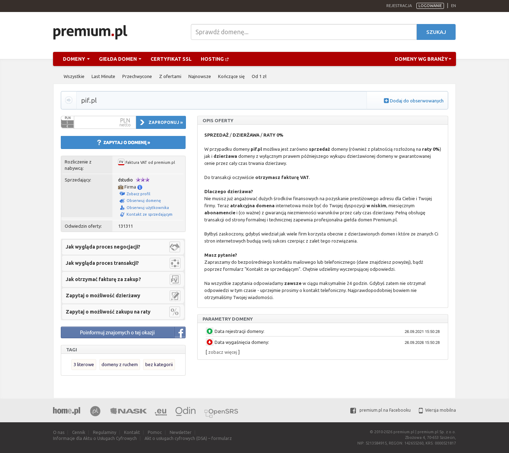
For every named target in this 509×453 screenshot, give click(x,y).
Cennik (78, 432)
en (453, 6)
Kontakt (132, 432)
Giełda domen (120, 59)
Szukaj (436, 32)
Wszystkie (74, 76)
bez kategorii (159, 364)
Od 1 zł (259, 76)
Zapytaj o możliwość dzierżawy (103, 295)
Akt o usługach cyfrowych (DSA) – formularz (188, 438)
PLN (68, 118)
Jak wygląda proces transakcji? (102, 263)
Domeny (76, 59)
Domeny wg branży (423, 59)
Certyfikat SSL (171, 59)
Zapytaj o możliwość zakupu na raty (108, 312)
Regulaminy (104, 432)
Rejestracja (399, 6)
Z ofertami (170, 76)
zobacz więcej (222, 352)
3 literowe (84, 364)
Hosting (215, 59)
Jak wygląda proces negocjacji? (103, 247)
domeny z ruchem (119, 364)
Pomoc (155, 432)
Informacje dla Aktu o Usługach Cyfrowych (95, 438)
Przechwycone (137, 76)
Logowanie (430, 6)
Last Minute (103, 76)
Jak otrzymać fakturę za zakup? (103, 279)
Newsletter (181, 432)
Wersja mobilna (437, 410)
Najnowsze (199, 76)
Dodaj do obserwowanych (417, 100)
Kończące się (231, 76)
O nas (58, 432)
